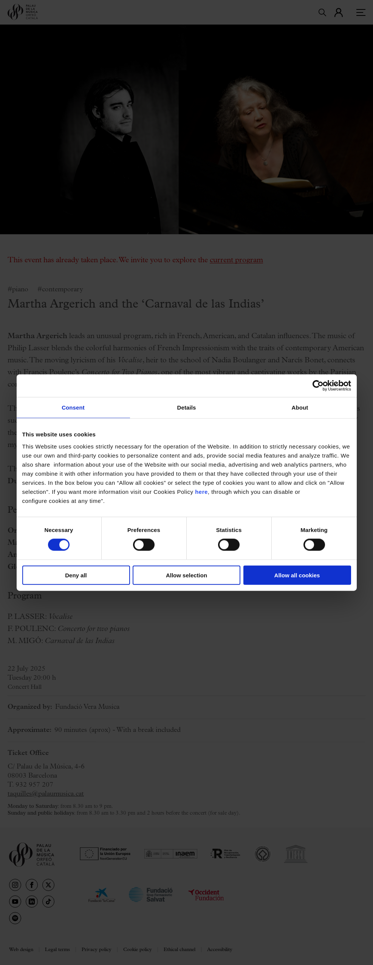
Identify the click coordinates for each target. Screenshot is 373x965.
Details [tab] (186, 407)
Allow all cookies (297, 575)
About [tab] (300, 407)
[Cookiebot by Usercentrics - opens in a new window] (318, 385)
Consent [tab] (73, 407)
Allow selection (186, 575)
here (201, 491)
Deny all (76, 575)
